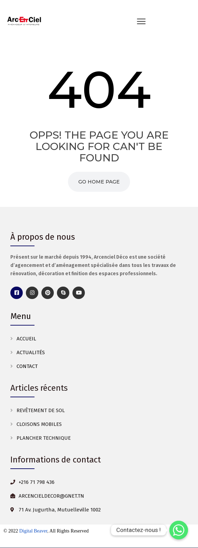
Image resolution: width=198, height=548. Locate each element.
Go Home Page (99, 182)
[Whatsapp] (178, 530)
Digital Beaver (33, 531)
